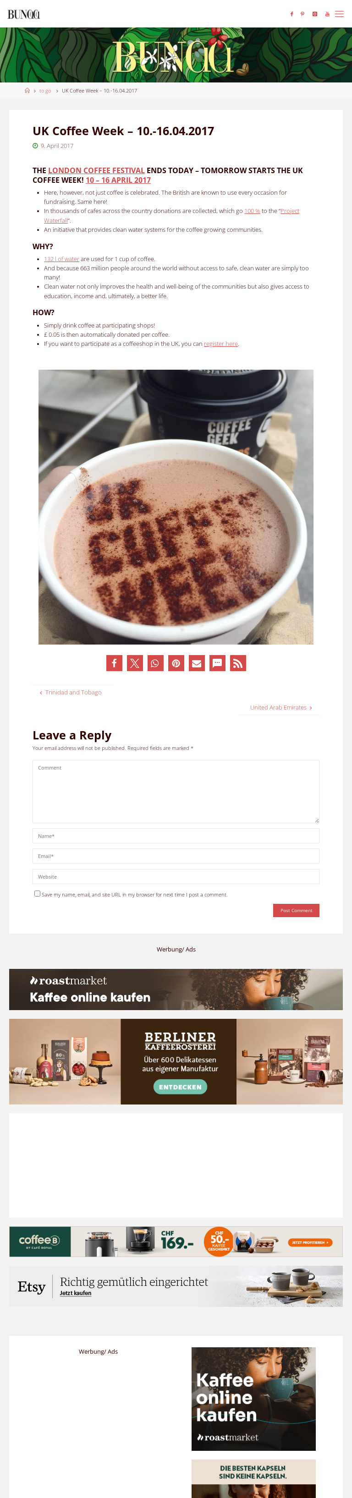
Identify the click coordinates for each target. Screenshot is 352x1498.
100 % (252, 211)
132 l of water (61, 259)
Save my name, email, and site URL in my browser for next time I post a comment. (131, 894)
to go (45, 90)
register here (221, 344)
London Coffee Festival (96, 170)
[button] (114, 663)
